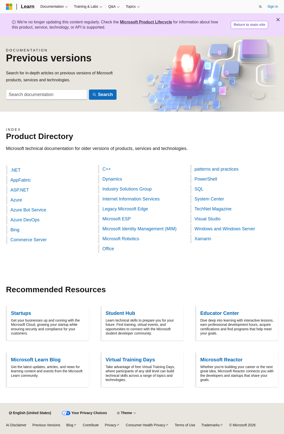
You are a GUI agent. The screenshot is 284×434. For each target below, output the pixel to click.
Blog (69, 425)
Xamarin (203, 238)
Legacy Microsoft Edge (125, 208)
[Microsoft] (9, 6)
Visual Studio (208, 218)
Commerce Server (28, 239)
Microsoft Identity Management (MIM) (139, 228)
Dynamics (112, 179)
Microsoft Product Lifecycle (146, 22)
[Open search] (260, 6)
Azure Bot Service (28, 209)
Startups (21, 313)
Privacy (110, 425)
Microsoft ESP (116, 218)
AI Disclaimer (16, 425)
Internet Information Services (131, 198)
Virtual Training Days (130, 359)
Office (108, 248)
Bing (14, 229)
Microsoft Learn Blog (36, 359)
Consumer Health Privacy (145, 425)
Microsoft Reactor (221, 359)
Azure (16, 199)
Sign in (272, 6)
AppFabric (20, 180)
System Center (209, 198)
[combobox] (46, 95)
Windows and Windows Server (225, 228)
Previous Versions (46, 425)
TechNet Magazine (213, 208)
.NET (15, 170)
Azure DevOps (25, 219)
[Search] (103, 95)
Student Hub (120, 313)
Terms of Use (185, 425)
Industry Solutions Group (127, 189)
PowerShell (206, 179)
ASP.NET (19, 190)
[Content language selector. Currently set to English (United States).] (30, 413)
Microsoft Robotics (120, 238)
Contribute (91, 425)
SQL (199, 189)
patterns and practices (217, 169)
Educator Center (219, 313)
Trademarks (210, 425)
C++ (106, 169)
